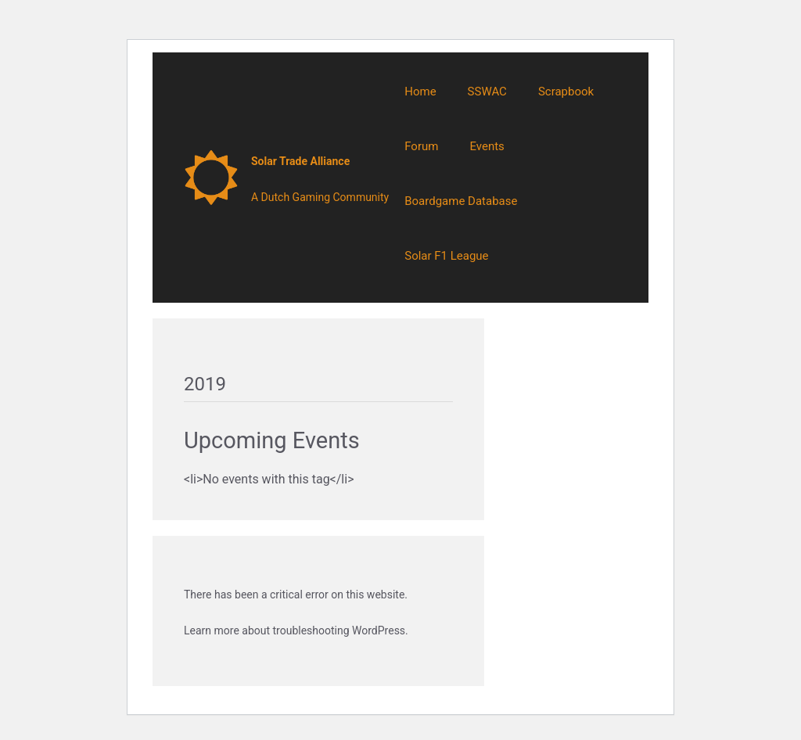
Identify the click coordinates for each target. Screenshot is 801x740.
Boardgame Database (460, 201)
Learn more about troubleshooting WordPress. (296, 630)
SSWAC (487, 91)
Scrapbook (566, 91)
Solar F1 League (446, 256)
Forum (421, 146)
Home (420, 91)
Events (486, 146)
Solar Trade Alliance (300, 161)
